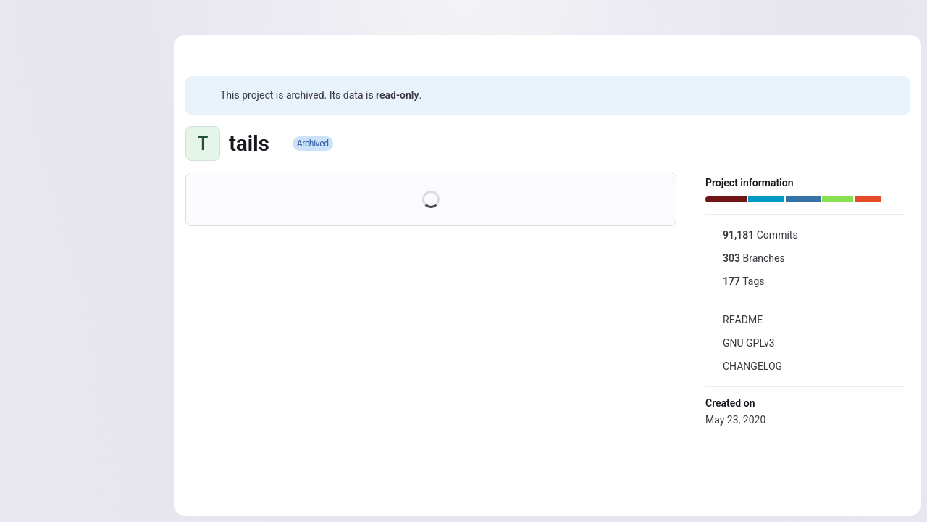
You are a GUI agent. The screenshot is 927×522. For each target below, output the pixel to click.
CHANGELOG (743, 366)
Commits (751, 235)
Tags (734, 281)
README (734, 320)
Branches (745, 258)
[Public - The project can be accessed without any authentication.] (281, 143)
